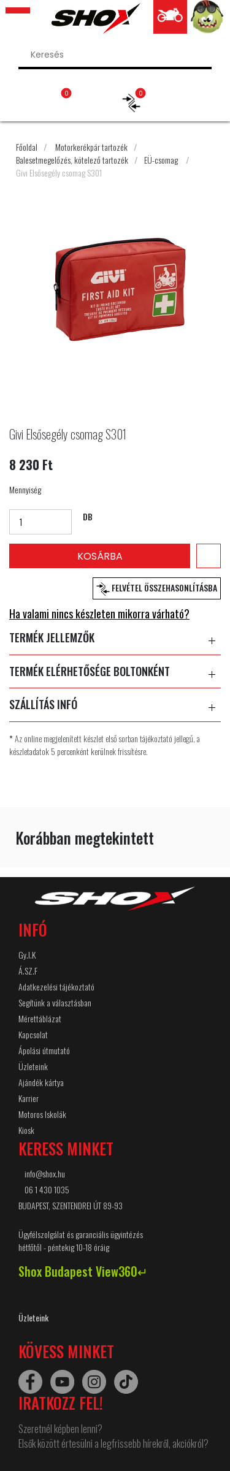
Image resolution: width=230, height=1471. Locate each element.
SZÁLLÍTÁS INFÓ (115, 705)
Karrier (28, 1098)
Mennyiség (25, 489)
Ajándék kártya (41, 1082)
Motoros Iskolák (42, 1114)
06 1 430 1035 (47, 1189)
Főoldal (26, 146)
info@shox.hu (45, 1173)
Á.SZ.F (27, 970)
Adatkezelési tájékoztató (56, 986)
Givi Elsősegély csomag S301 (59, 172)
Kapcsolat (33, 1034)
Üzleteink (33, 1066)
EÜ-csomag (161, 159)
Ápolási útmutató (44, 1050)
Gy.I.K (27, 954)
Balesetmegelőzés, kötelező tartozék (72, 159)
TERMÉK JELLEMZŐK (115, 638)
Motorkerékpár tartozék (91, 146)
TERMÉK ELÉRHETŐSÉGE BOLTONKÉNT (115, 671)
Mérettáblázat (39, 1018)
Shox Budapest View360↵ (83, 1271)
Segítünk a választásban (54, 1002)
